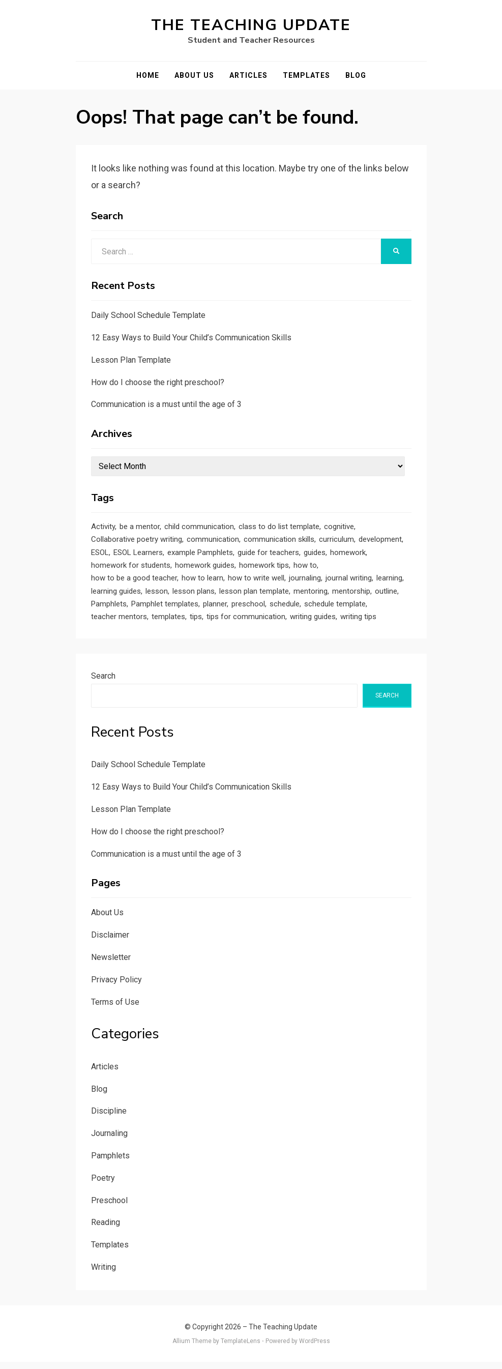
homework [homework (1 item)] (348, 554)
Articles (248, 75)
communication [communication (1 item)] (213, 540)
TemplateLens (240, 1348)
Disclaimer (110, 942)
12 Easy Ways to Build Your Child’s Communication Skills (191, 337)
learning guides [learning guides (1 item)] (116, 595)
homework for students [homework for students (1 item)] (130, 568)
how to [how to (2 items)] (305, 568)
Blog (355, 75)
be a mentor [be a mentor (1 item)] (140, 527)
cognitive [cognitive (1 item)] (339, 527)
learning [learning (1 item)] (389, 582)
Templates (306, 75)
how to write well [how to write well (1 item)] (256, 582)
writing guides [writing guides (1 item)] (313, 623)
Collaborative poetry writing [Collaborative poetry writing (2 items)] (136, 540)
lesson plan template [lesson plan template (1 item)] (254, 595)
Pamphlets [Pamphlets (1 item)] (109, 609)
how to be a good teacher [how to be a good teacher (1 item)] (134, 582)
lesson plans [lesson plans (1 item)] (193, 595)
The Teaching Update (251, 25)
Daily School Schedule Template (148, 315)
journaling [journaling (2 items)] (305, 582)
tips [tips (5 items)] (196, 623)
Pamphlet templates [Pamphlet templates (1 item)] (164, 609)
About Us (194, 75)
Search (103, 683)
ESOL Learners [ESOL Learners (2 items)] (138, 554)
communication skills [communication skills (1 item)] (279, 540)
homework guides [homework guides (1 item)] (204, 568)
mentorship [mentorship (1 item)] (351, 595)
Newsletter (111, 964)
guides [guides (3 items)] (315, 554)
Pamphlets (110, 1163)
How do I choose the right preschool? (157, 382)
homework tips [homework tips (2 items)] (264, 568)
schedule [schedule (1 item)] (285, 609)
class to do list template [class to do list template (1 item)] (279, 527)
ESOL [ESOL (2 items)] (100, 554)
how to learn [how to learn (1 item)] (202, 582)
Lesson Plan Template (131, 360)
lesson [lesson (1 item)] (156, 595)
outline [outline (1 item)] (386, 595)
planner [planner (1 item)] (215, 609)
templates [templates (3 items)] (168, 623)
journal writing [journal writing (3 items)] (349, 582)
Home (147, 75)
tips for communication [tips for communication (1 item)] (245, 623)
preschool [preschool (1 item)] (248, 609)
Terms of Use (115, 1008)
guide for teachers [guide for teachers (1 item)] (268, 554)
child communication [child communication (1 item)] (199, 527)
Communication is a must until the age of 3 (166, 404)
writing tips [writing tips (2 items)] (358, 623)
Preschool (109, 1207)
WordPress (314, 1348)
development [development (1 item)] (380, 540)
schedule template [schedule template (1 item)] (335, 609)
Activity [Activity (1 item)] (103, 527)
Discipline (109, 1118)
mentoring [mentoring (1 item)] (310, 595)
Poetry (103, 1184)
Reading (105, 1229)
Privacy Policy (116, 987)
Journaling (109, 1140)
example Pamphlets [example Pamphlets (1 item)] (200, 554)
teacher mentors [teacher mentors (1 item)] (119, 623)
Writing (103, 1274)
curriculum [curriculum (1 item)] (336, 540)
